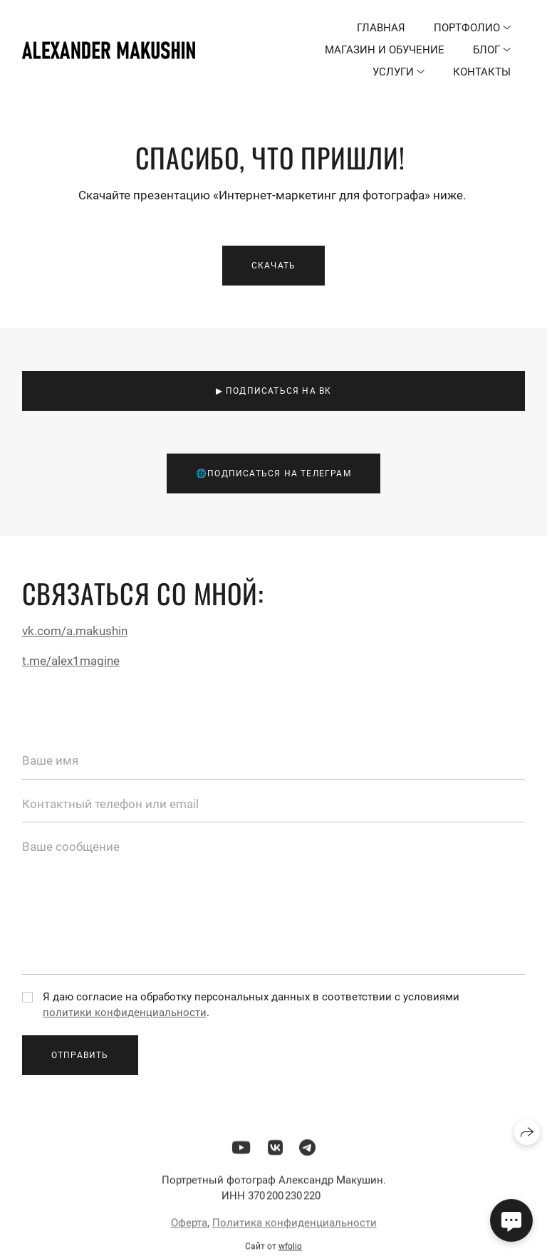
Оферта (189, 1227)
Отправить (80, 1055)
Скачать (273, 266)
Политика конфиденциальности (294, 1227)
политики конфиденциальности (125, 1012)
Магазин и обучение (384, 49)
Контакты (482, 72)
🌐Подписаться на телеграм (273, 473)
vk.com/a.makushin (74, 631)
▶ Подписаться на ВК (274, 391)
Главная (381, 27)
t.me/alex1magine (71, 661)
